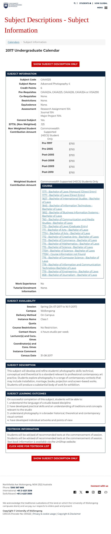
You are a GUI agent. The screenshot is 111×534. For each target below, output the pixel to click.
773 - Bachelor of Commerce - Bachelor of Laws (69, 240)
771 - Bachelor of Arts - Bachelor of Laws (65, 230)
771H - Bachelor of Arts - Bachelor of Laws (66, 233)
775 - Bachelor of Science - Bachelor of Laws (67, 247)
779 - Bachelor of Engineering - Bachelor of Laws (70, 271)
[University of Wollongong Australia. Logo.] (13, 6)
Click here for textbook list (29, 446)
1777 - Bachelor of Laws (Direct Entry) (63, 195)
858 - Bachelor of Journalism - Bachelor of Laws (69, 275)
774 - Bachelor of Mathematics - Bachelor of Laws (70, 243)
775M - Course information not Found (64, 254)
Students (85, 3)
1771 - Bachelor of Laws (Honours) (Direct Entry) (69, 191)
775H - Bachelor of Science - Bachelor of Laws (68, 250)
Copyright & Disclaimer (69, 514)
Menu (102, 8)
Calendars (13, 42)
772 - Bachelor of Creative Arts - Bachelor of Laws (70, 236)
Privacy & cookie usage (44, 514)
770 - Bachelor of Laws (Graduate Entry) (65, 226)
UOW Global (101, 3)
